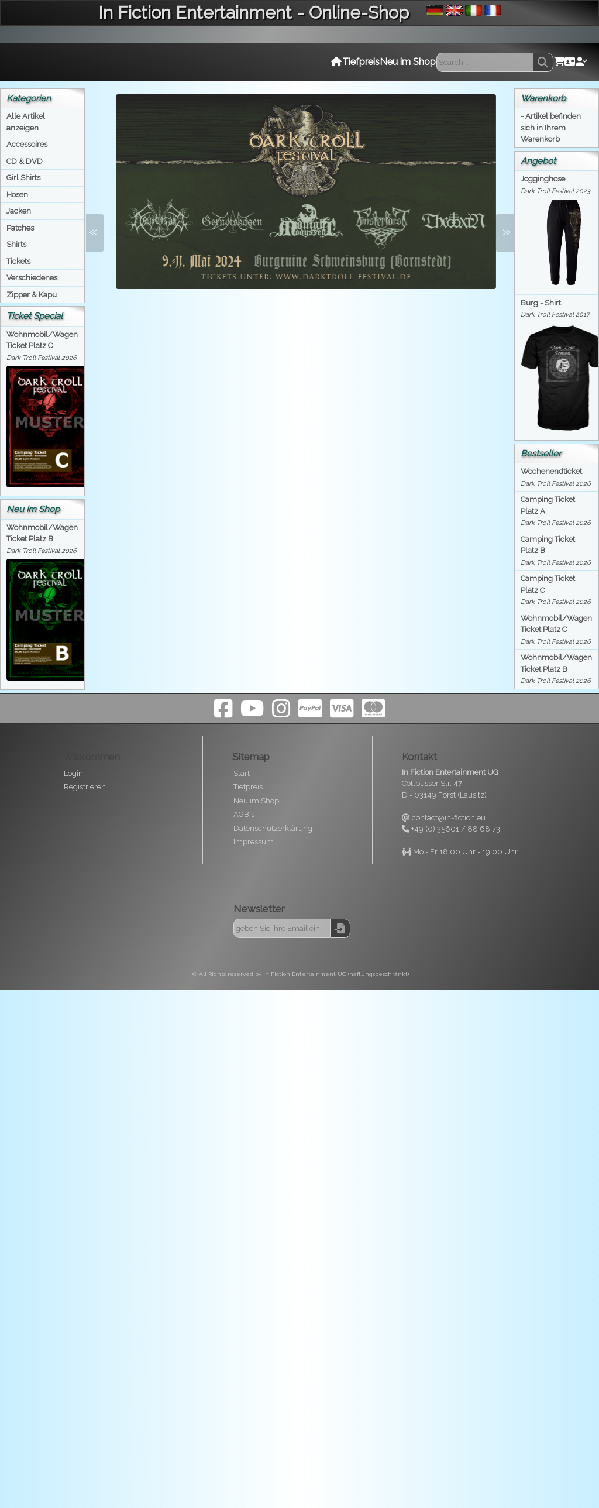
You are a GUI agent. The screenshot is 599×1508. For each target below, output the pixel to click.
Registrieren (85, 786)
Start (241, 773)
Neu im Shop (256, 800)
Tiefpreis (248, 786)
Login (73, 773)
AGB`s (243, 814)
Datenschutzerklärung (272, 828)
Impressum (253, 841)
